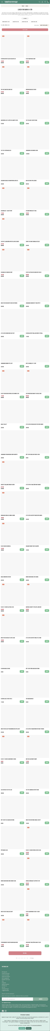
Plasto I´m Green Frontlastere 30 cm (33, 850)
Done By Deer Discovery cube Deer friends (9, 303)
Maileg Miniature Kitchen (6, 577)
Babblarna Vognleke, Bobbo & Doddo (8, 515)
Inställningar (22, 1028)
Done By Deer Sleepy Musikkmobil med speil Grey (10, 729)
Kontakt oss (4, 985)
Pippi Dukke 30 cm (4, 850)
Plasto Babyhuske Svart (30, 58)
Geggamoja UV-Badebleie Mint (6, 272)
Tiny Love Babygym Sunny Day (6, 89)
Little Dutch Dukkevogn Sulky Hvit (8, 333)
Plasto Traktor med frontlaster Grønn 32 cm (10, 393)
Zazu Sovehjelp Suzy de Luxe (6, 790)
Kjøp (22, 214)
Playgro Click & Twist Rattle (6, 698)
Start (23, 5)
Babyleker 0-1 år (5, 21)
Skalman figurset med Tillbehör (32, 546)
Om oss (3, 987)
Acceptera (28, 1028)
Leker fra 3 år (34, 21)
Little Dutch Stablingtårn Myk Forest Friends (35, 729)
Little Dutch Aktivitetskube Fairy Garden (34, 515)
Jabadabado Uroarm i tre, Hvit (7, 363)
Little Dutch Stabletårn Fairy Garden (33, 484)
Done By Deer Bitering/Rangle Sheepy (33, 820)
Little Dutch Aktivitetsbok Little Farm (33, 638)
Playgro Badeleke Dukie (5, 668)
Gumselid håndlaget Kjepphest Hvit (33, 881)
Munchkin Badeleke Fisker (31, 89)
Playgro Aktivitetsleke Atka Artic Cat (8, 58)
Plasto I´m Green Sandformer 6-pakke (8, 759)
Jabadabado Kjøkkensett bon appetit (33, 303)
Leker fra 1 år (16, 21)
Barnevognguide (5, 978)
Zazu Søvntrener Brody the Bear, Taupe (33, 393)
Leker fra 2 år (25, 21)
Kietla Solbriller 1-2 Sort (31, 363)
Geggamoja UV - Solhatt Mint (6, 210)
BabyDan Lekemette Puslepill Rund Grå (33, 607)
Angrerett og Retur (6, 976)
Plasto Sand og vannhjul (6, 546)
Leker (27, 5)
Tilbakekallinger (5, 988)
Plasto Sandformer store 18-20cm (33, 911)
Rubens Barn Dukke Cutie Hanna (32, 577)
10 (30, 958)
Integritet (4, 982)
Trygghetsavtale (5, 990)
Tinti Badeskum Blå (29, 698)
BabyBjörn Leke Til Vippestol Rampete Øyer (9, 120)
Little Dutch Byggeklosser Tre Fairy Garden (34, 424)
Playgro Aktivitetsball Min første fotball (34, 333)
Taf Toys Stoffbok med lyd (6, 150)
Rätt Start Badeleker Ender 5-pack (33, 454)
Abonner (40, 999)
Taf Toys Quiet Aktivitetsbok (31, 120)
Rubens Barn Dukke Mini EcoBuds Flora (8, 881)
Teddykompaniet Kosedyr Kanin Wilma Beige (9, 942)
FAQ (3, 981)
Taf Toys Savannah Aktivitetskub (32, 790)
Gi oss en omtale (5, 975)
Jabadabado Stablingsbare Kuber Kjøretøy (9, 454)
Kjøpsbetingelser (5, 984)
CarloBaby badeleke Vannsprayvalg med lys (9, 180)
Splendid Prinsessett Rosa (31, 210)
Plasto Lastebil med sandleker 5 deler (33, 272)
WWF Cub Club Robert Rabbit (31, 759)
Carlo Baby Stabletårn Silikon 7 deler (33, 942)
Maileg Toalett (4, 424)
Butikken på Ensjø (6, 979)
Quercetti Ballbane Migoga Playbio (8, 484)
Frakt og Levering (5, 973)
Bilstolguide (4, 971)
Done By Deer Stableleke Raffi (7, 911)
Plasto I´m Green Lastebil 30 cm (7, 607)
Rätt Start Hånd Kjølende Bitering (32, 668)
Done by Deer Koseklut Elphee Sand (8, 638)
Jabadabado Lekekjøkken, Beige (32, 150)
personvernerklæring (36, 1025)
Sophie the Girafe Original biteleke (33, 241)
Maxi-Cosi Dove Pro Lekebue (31, 180)
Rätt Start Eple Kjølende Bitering (7, 820)
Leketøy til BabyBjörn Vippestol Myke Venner (10, 241)
